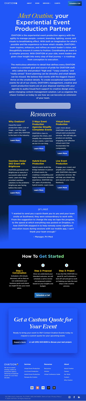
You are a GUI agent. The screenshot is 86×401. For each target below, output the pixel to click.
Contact (66, 377)
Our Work (67, 374)
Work (37, 3)
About (29, 3)
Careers (66, 371)
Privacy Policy (56, 396)
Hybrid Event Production (32, 374)
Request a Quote (19, 342)
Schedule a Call (74, 3)
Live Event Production (31, 371)
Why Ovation (68, 380)
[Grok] (48, 388)
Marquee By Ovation (30, 377)
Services (46, 3)
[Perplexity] (54, 388)
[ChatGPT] (32, 388)
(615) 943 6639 (35, 396)
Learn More (15, 140)
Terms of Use (46, 396)
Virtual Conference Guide (52, 374)
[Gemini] (43, 388)
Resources (47, 368)
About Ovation (68, 368)
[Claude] (37, 388)
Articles (46, 371)
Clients (57, 3)
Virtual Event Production (32, 368)
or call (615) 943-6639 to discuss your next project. (51, 342)
